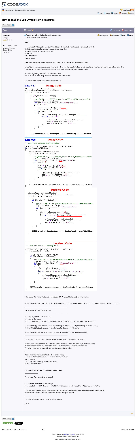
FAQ (101, 13)
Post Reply (8, 25)
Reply (131, 35)
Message (27, 30)
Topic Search (115, 30)
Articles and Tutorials (28, 10)
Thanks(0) (114, 35)
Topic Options (127, 30)
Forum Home (9, 10)
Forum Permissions (128, 429)
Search (106, 13)
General (17, 10)
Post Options (102, 35)
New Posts (126, 10)
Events (114, 13)
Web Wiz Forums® (69, 434)
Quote (124, 35)
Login (132, 13)
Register (124, 13)
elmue (6, 35)
